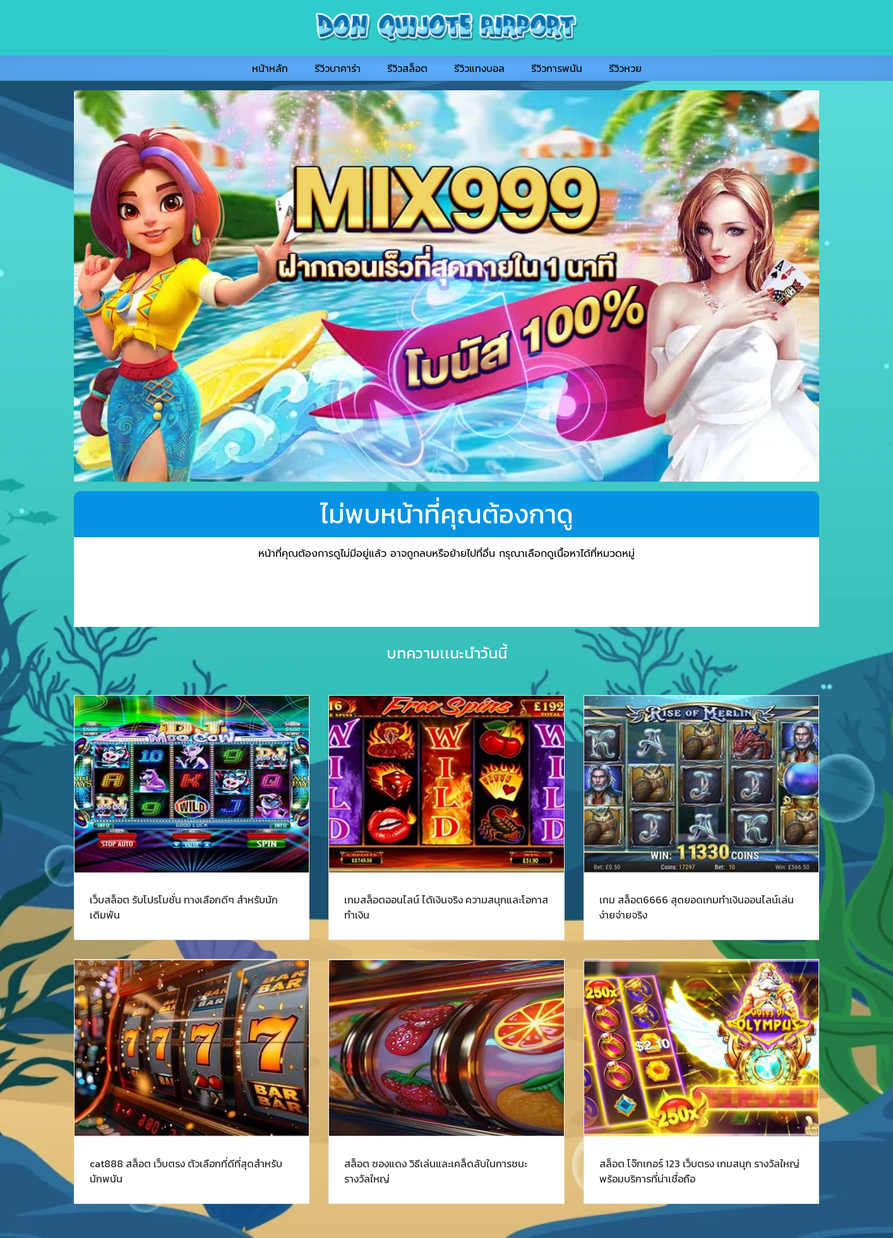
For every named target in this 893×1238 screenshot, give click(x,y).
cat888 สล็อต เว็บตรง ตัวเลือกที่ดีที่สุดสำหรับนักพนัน (186, 1171)
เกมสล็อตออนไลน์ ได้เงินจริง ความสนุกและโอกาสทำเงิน (446, 907)
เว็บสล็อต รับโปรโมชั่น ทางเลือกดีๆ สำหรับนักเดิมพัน (184, 907)
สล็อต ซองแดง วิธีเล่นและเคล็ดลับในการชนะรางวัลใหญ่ (435, 1171)
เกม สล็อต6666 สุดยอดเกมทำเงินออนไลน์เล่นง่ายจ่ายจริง (696, 907)
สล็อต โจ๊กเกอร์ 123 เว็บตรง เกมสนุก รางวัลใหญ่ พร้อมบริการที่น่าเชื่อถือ (699, 1171)
